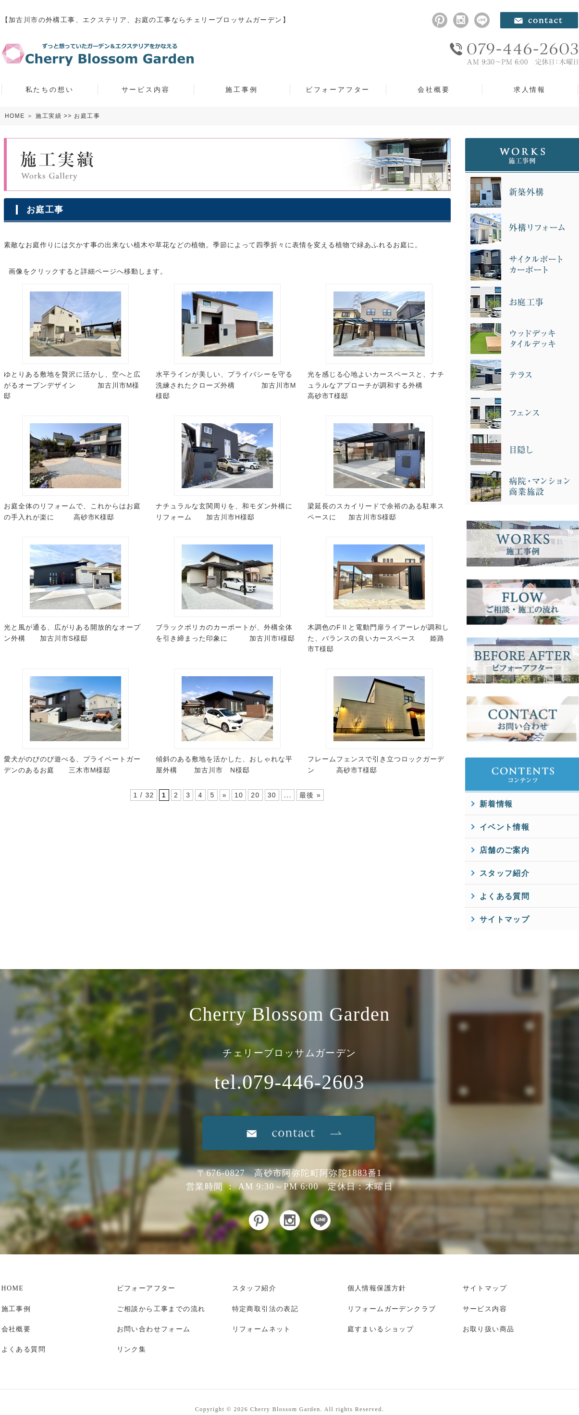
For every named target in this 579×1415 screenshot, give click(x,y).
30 (272, 795)
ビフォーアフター (338, 89)
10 (238, 795)
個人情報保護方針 (377, 1288)
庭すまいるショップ (380, 1329)
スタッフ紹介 (505, 873)
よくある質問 (505, 896)
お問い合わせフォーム (154, 1329)
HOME (15, 116)
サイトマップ (505, 919)
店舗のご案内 (505, 850)
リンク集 (132, 1349)
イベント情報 (505, 827)
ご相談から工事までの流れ (161, 1309)
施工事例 (241, 89)
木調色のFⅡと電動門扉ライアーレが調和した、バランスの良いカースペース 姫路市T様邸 (378, 638)
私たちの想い (49, 89)
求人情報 (530, 89)
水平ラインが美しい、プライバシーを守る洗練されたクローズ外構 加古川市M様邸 (226, 385)
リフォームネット (261, 1329)
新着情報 (496, 804)
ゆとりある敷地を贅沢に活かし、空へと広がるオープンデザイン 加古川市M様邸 (72, 385)
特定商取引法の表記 (265, 1309)
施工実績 (49, 116)
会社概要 (434, 89)
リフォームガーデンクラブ (391, 1309)
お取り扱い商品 (489, 1329)
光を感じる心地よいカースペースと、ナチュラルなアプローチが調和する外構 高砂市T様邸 (376, 385)
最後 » (310, 795)
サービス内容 (146, 89)
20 (255, 795)
